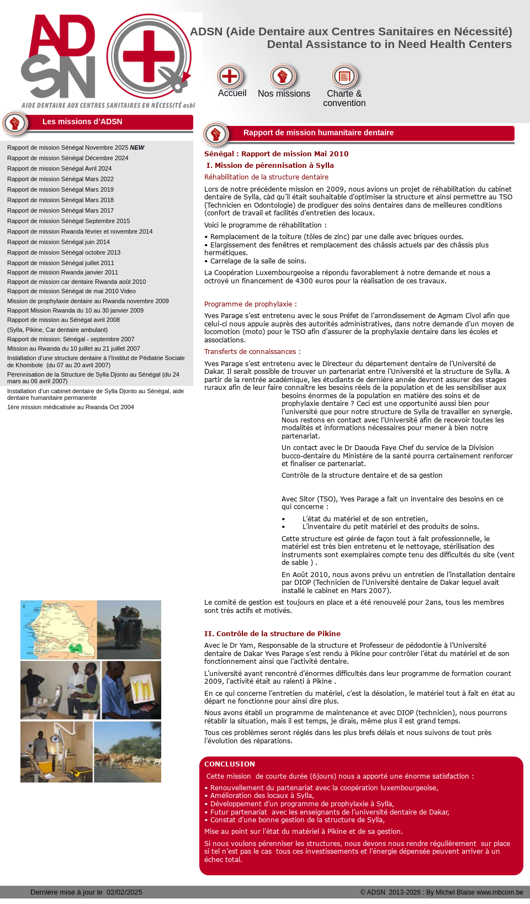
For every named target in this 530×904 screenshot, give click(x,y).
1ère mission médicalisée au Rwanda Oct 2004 (70, 407)
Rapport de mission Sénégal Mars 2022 (60, 179)
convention (344, 103)
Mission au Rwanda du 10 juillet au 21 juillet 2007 (73, 348)
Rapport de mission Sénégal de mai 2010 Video (71, 291)
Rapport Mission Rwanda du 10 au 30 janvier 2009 (75, 310)
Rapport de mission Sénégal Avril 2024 (60, 168)
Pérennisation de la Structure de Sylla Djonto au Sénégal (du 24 (94, 374)
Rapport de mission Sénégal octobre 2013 (63, 252)
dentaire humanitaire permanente (52, 397)
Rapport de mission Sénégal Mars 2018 (61, 200)
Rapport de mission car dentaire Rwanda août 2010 (76, 281)
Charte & (344, 93)
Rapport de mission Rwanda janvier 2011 (62, 272)
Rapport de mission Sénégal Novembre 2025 (68, 147)
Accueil (232, 93)
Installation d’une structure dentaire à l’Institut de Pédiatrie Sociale (97, 358)
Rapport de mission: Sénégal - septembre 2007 (71, 339)
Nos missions (284, 93)
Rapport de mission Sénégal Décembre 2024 (68, 158)
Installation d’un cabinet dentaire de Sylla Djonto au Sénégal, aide (96, 391)
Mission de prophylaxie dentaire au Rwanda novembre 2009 (88, 301)
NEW (137, 147)
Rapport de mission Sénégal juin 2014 (58, 242)
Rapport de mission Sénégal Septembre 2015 (68, 221)
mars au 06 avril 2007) (37, 381)
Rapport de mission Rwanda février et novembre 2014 (80, 231)
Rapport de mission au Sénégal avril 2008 (64, 319)
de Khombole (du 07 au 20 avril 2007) (58, 365)
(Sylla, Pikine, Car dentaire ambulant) (57, 329)
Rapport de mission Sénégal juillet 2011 (60, 263)
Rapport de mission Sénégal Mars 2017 (60, 210)
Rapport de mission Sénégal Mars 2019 (61, 189)
